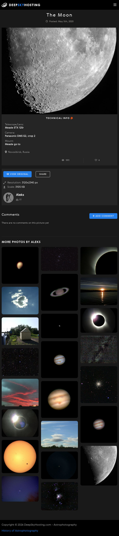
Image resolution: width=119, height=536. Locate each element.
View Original (17, 174)
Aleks (20, 194)
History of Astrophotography (20, 531)
